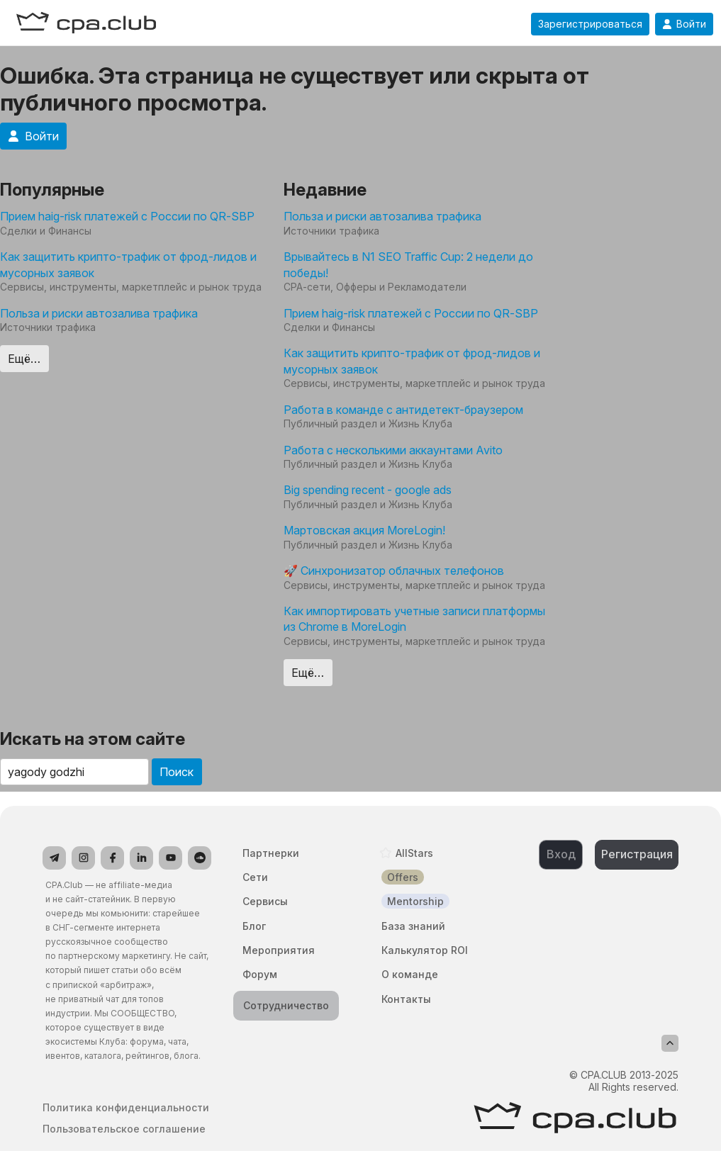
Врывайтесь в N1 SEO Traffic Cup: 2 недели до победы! (408, 264)
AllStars (414, 853)
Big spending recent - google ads (368, 490)
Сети (255, 877)
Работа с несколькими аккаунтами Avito (393, 450)
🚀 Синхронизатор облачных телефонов (394, 570)
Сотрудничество (286, 1005)
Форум (259, 974)
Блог (254, 926)
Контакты (406, 999)
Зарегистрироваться (590, 24)
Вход (561, 854)
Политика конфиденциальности (126, 1108)
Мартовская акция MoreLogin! (364, 530)
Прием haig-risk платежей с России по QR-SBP (127, 216)
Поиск (177, 772)
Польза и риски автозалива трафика (99, 313)
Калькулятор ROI (424, 950)
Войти (684, 24)
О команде (409, 974)
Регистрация (637, 854)
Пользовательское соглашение (124, 1129)
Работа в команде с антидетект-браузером (403, 410)
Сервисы (265, 901)
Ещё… (24, 359)
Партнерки (270, 853)
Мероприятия (278, 950)
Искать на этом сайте (92, 739)
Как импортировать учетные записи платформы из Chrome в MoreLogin (414, 619)
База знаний (413, 926)
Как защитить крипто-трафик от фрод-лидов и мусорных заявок (128, 264)
